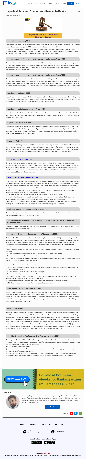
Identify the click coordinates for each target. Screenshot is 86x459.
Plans (50, 3)
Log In (70, 3)
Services (42, 3)
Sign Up (78, 3)
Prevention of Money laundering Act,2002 (22, 177)
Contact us (45, 424)
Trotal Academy (46, 453)
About (36, 3)
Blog (57, 3)
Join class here (51, 407)
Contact (63, 3)
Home (30, 3)
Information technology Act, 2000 (19, 159)
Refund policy (60, 424)
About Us (32, 424)
